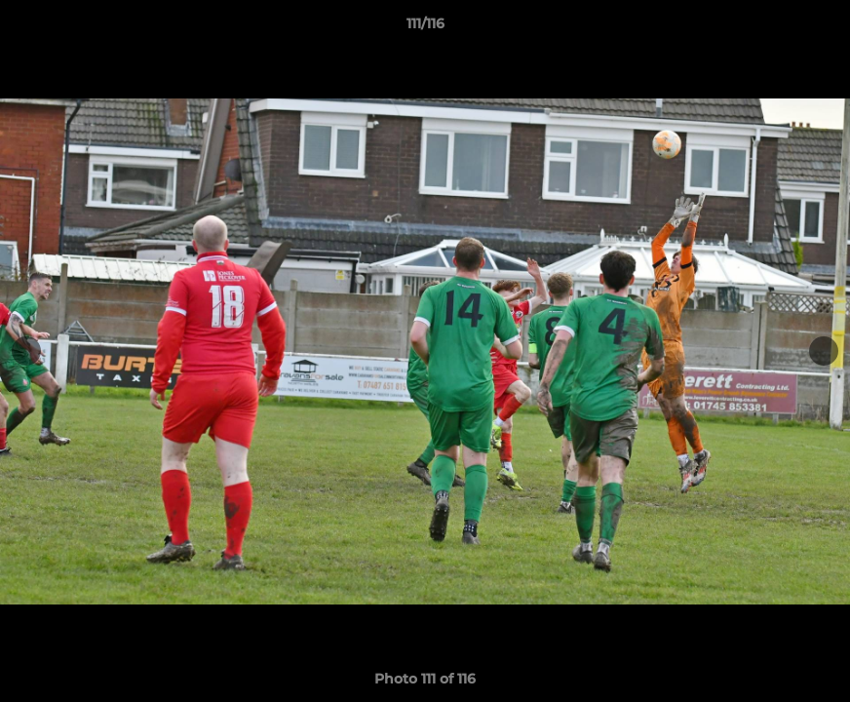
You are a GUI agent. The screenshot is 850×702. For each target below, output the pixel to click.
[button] (815, 28)
